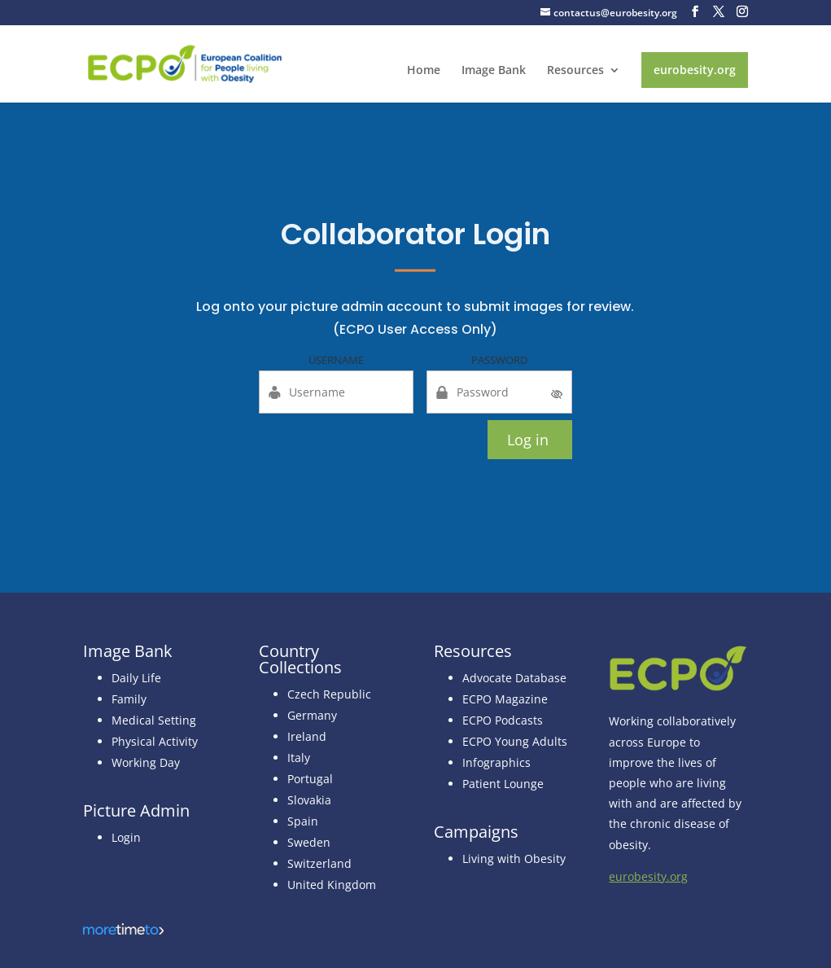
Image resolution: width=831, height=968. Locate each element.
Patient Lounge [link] (503, 783)
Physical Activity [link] (155, 741)
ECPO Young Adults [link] (514, 741)
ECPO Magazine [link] (505, 699)
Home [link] (423, 70)
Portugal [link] (310, 778)
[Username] (336, 392)
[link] (184, 62)
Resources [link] (575, 70)
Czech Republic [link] (329, 694)
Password (499, 360)
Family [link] (129, 699)
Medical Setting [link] (154, 720)
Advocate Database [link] (514, 677)
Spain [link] (302, 821)
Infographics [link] (496, 762)
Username (336, 360)
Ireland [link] (306, 736)
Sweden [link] (308, 842)
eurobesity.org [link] (695, 69)
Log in (528, 439)
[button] (695, 12)
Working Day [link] (146, 762)
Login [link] (126, 837)
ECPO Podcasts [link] (502, 720)
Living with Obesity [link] (514, 858)
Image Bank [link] (493, 70)
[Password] (499, 392)
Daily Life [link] (136, 677)
